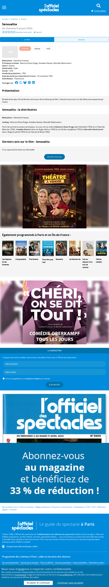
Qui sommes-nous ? (10, 507)
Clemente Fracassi (21, 60)
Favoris (38, 32)
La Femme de (74, 259)
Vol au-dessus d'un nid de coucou (87, 263)
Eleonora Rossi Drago (29, 63)
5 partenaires (20, 574)
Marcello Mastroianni (62, 63)
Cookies (13, 509)
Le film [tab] (27, 39)
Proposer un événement (62, 507)
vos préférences (66, 574)
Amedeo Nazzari (46, 63)
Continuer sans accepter (70, 582)
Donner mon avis (54, 156)
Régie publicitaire (43, 507)
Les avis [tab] (81, 39)
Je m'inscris (54, 384)
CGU (94, 507)
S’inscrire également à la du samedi (27, 378)
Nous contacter (27, 507)
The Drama (33, 259)
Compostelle (20, 259)
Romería (59, 259)
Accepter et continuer (38, 582)
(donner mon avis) (24, 32)
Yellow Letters (99, 260)
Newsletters (80, 507)
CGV (88, 507)
